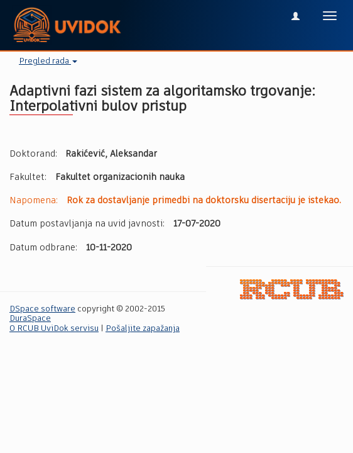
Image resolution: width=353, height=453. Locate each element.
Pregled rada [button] (48, 61)
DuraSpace (30, 319)
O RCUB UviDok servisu (54, 329)
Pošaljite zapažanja (143, 329)
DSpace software (42, 309)
